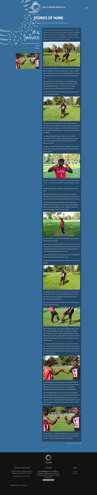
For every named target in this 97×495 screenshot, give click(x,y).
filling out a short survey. (25, 476)
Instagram (75, 473)
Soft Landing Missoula (22, 485)
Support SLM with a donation (48, 479)
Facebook (75, 471)
